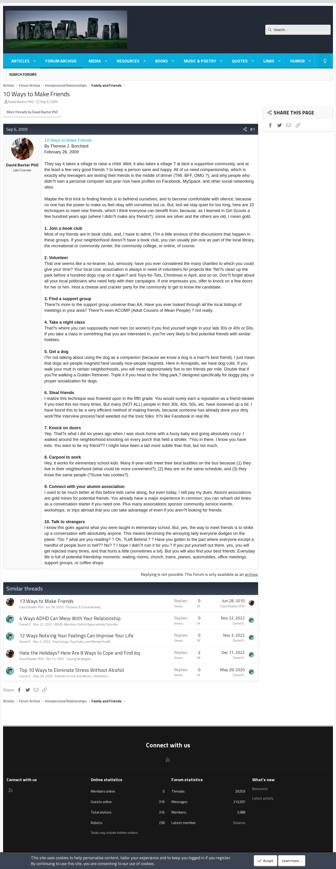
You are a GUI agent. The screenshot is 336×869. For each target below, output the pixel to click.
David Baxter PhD (21, 101)
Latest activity (263, 797)
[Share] (245, 129)
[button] (34, 61)
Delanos (239, 822)
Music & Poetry (200, 61)
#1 (252, 129)
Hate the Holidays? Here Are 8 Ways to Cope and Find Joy (79, 652)
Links (268, 61)
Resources (128, 61)
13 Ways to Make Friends (46, 601)
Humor (297, 61)
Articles (20, 61)
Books (161, 61)
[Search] (298, 30)
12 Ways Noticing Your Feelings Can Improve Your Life (76, 635)
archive (251, 574)
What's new (263, 779)
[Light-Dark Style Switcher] (325, 61)
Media (95, 61)
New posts (260, 788)
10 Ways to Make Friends (36, 94)
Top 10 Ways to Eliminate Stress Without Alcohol (71, 670)
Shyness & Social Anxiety (83, 607)
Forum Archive (61, 61)
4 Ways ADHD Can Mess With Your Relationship (70, 618)
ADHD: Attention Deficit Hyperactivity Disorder (86, 624)
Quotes (240, 61)
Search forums (23, 74)
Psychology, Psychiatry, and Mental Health (81, 641)
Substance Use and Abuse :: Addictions (82, 675)
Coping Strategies (78, 658)
